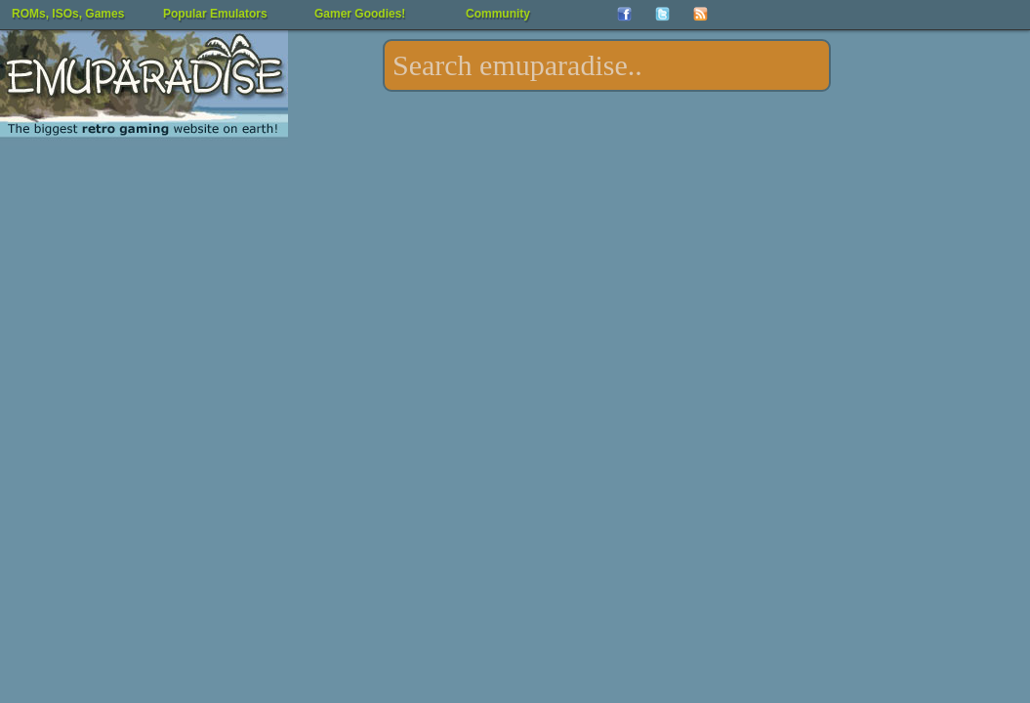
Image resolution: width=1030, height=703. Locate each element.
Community (498, 14)
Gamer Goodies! (359, 14)
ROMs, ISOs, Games (68, 14)
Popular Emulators (215, 14)
